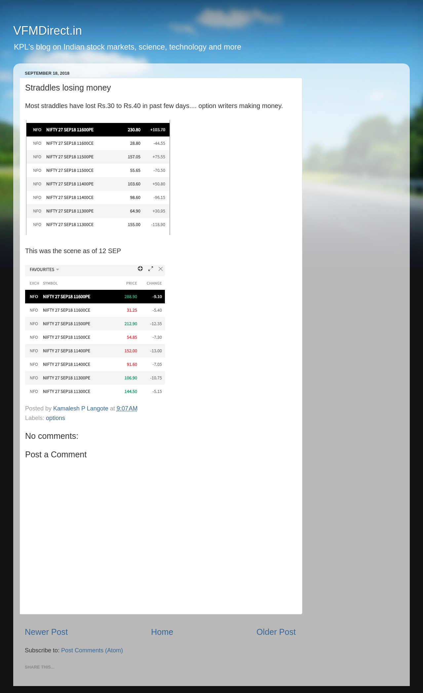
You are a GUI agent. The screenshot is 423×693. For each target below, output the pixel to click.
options (55, 418)
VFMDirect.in (47, 30)
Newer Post (46, 631)
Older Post (276, 631)
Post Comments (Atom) (92, 650)
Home (162, 631)
